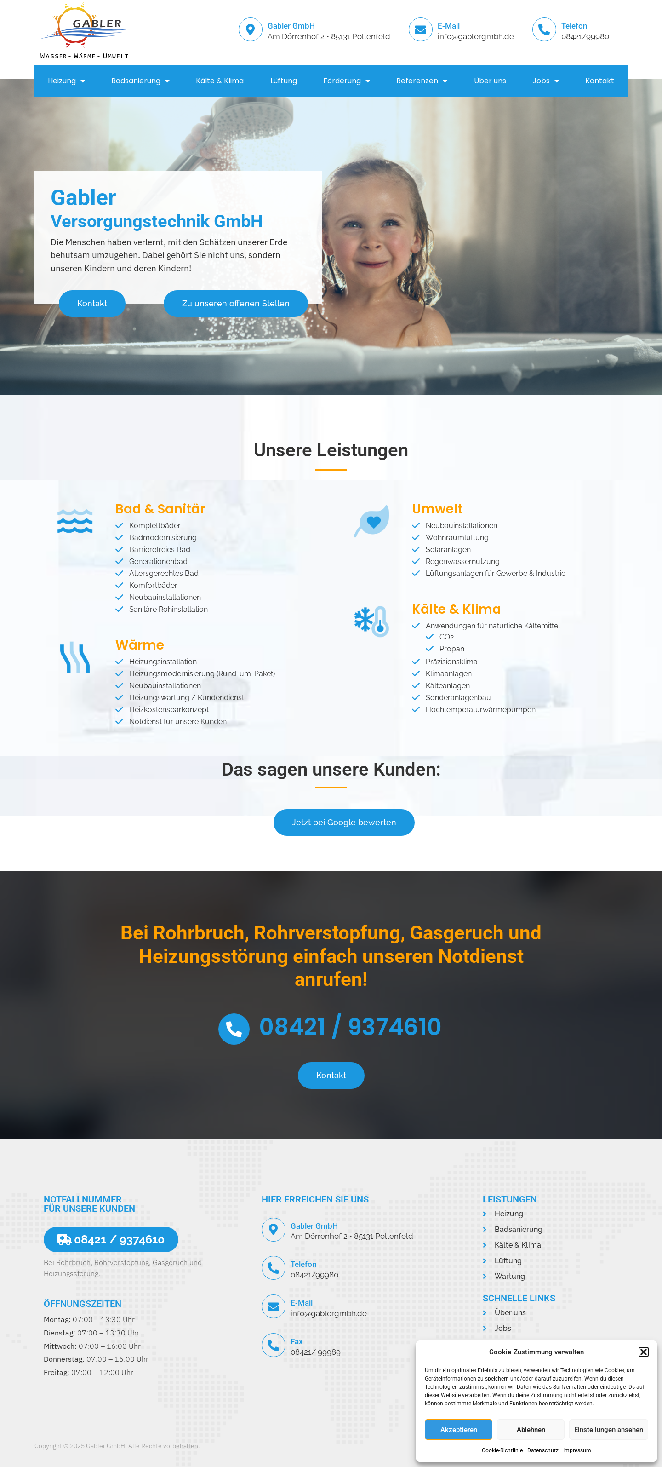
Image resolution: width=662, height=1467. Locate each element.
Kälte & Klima (220, 80)
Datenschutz (543, 1450)
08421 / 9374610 (350, 1027)
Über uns (490, 80)
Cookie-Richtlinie (502, 1450)
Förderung (346, 81)
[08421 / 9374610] (234, 1029)
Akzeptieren (458, 1430)
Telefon (574, 25)
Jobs (545, 81)
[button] (643, 1352)
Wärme (139, 645)
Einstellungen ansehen (608, 1430)
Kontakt (599, 80)
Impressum (577, 1450)
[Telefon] (544, 29)
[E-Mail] (421, 29)
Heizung (66, 81)
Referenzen (421, 81)
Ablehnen (531, 1430)
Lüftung (283, 80)
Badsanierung (140, 81)
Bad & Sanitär (160, 509)
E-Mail (449, 25)
